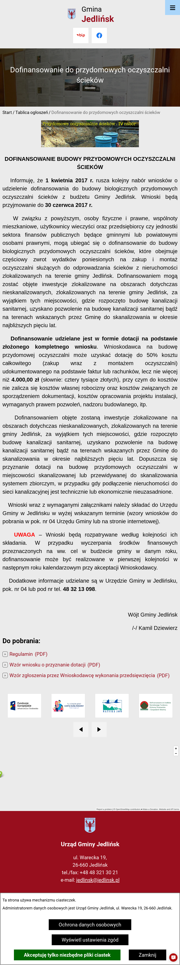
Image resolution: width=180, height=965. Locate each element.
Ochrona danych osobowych (90, 925)
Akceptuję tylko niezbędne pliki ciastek (67, 955)
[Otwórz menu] (172, 7)
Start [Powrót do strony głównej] (7, 112)
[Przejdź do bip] (81, 35)
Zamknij (147, 955)
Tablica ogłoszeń (31, 112)
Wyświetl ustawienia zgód (90, 940)
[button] (173, 957)
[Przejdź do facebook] (99, 35)
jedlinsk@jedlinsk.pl (98, 880)
